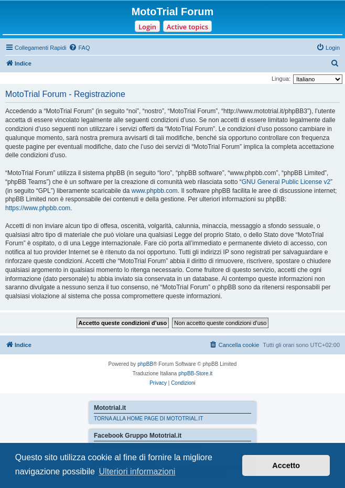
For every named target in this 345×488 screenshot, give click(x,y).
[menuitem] (79, 47)
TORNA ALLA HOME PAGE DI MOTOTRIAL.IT (148, 418)
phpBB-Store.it (195, 373)
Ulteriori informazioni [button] (137, 471)
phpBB (145, 364)
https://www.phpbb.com (37, 208)
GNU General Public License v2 (286, 182)
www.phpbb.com (155, 190)
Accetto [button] (286, 465)
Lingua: (281, 78)
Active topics (187, 26)
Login (147, 26)
